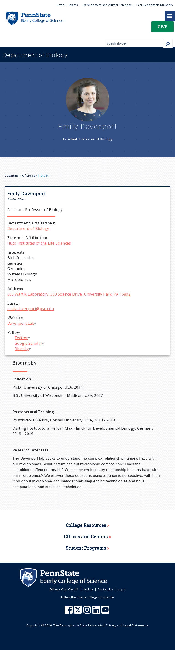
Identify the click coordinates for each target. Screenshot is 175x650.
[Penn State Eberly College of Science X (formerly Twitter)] (78, 612)
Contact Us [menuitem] (105, 589)
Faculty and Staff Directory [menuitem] (154, 5)
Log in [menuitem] (121, 589)
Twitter (23, 337)
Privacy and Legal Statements (127, 625)
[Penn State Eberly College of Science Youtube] (105, 612)
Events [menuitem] (73, 5)
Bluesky (23, 348)
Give (162, 26)
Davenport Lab (22, 323)
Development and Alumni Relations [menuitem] (107, 5)
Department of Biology (21, 176)
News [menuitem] (60, 5)
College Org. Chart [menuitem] (64, 589)
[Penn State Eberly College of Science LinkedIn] (96, 612)
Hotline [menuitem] (88, 589)
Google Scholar (30, 343)
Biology (35, 55)
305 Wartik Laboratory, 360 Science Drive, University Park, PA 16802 (68, 294)
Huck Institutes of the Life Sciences (39, 243)
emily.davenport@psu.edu (30, 308)
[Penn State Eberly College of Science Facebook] (69, 612)
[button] (162, 28)
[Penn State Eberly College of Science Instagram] (87, 612)
